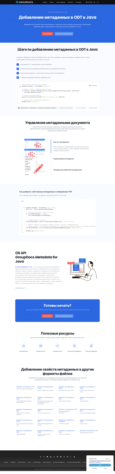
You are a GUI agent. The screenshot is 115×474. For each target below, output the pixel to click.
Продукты (45, 2)
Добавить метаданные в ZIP (89, 433)
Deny (105, 468)
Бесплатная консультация (73, 465)
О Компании (78, 2)
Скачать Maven (47, 33)
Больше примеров (81, 108)
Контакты (79, 472)
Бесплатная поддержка (59, 465)
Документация (93, 108)
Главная (6, 465)
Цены (29, 465)
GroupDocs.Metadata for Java (23, 267)
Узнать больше (19, 288)
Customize (94, 468)
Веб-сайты (70, 2)
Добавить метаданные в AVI (25, 390)
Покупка (52, 2)
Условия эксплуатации (72, 472)
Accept (100, 465)
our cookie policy (97, 462)
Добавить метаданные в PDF (68, 412)
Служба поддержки (60, 2)
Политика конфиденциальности (60, 472)
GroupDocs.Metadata (23, 57)
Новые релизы (22, 465)
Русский (88, 2)
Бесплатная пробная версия (64, 33)
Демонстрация (47, 465)
